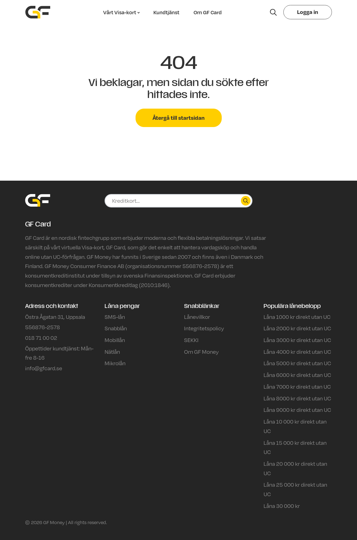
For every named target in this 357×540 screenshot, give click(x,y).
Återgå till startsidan (179, 118)
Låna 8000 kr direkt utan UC (297, 398)
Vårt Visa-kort (119, 12)
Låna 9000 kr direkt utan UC (297, 410)
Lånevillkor (197, 317)
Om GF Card (208, 12)
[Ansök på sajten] (181, 201)
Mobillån (115, 340)
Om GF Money (201, 351)
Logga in (307, 12)
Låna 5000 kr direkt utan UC (297, 363)
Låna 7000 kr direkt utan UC (297, 386)
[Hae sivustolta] (273, 12)
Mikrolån (115, 363)
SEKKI (191, 340)
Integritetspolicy (204, 328)
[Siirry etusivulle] (37, 12)
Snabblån (116, 328)
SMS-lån (115, 317)
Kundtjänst (166, 12)
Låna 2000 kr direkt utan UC (297, 328)
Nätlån (112, 351)
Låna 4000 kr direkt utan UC (297, 351)
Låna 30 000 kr (282, 506)
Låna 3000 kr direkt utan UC (297, 340)
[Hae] (246, 201)
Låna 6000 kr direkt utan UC (297, 375)
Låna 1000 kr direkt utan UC (297, 317)
